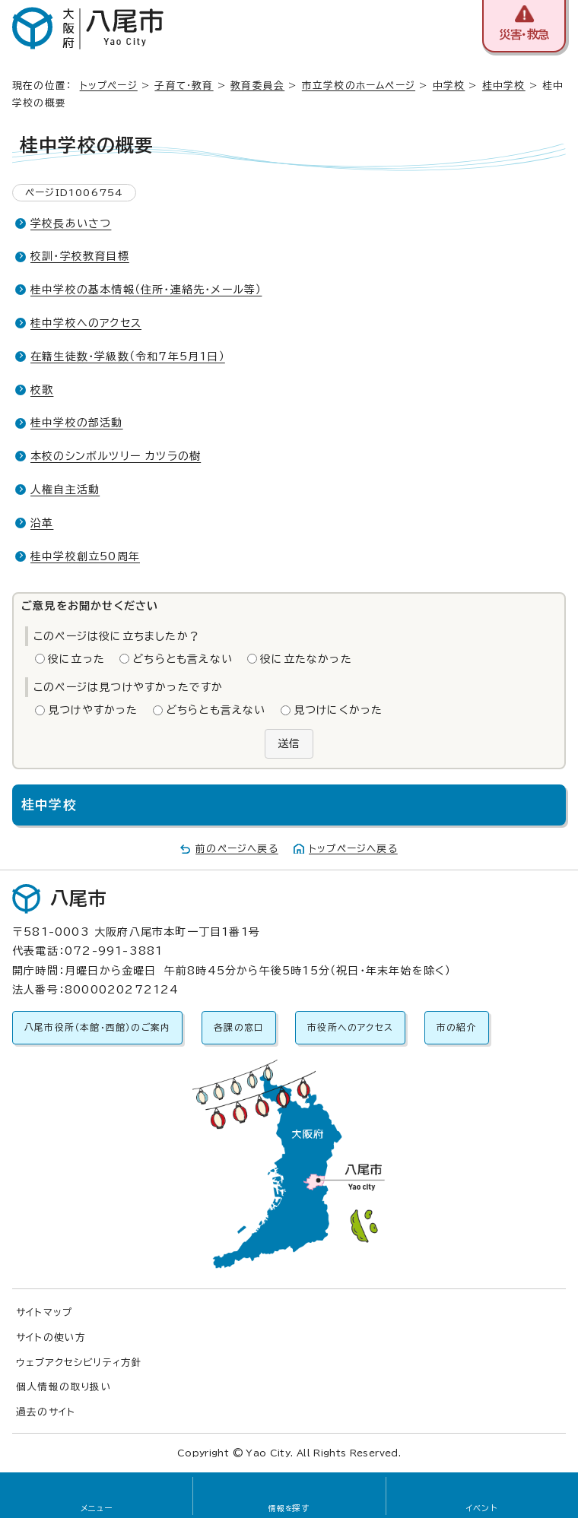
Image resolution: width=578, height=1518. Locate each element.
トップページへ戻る (353, 849)
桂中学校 (504, 85)
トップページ (109, 85)
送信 (289, 743)
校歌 (41, 390)
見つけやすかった (93, 710)
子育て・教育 (183, 85)
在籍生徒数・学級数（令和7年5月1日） (127, 356)
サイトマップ (44, 1312)
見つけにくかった (338, 710)
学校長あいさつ (70, 223)
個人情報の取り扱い (64, 1387)
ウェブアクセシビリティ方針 (79, 1362)
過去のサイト (45, 1412)
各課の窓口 (239, 1027)
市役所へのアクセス (350, 1027)
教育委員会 (257, 85)
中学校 (449, 85)
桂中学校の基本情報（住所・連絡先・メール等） (146, 289)
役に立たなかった (306, 659)
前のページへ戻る (236, 849)
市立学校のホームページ (358, 85)
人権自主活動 (65, 489)
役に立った (76, 659)
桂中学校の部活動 (76, 422)
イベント (481, 1508)
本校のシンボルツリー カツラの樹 (115, 456)
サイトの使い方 (51, 1337)
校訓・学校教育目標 (79, 256)
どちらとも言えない (182, 659)
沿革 (41, 523)
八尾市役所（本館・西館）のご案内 (97, 1027)
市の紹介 (457, 1027)
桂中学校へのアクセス (85, 323)
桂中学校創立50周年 (85, 556)
